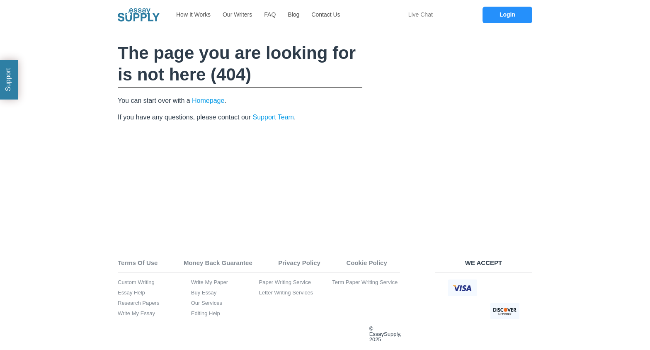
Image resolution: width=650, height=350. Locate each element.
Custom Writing (136, 282)
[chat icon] (401, 15)
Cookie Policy (366, 263)
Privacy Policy (299, 263)
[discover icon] (504, 311)
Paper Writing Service (285, 282)
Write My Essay (136, 313)
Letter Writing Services (286, 293)
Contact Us (325, 14)
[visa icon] (462, 288)
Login (507, 14)
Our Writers (237, 14)
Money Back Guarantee (218, 263)
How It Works (193, 14)
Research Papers (138, 303)
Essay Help (131, 293)
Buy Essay (203, 293)
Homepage (208, 100)
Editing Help (205, 313)
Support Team (273, 117)
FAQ (270, 14)
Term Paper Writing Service (365, 282)
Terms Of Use (138, 263)
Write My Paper (209, 282)
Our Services (206, 303)
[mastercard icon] (504, 288)
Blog (293, 14)
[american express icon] (462, 311)
